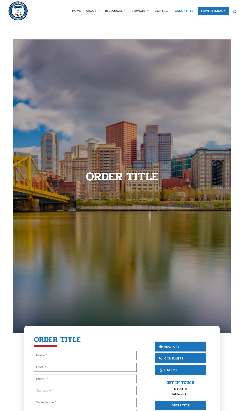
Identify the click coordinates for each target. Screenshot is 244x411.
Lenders (167, 370)
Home (76, 11)
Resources (114, 11)
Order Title (184, 11)
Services (139, 11)
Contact (162, 11)
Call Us (180, 389)
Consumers (170, 358)
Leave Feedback (213, 11)
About (91, 11)
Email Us (181, 394)
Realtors (168, 346)
